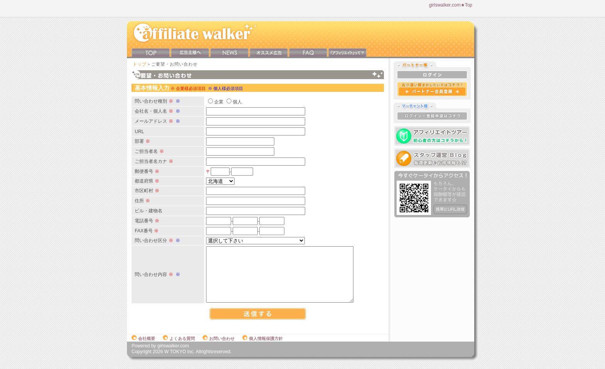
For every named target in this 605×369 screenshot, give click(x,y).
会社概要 (143, 346)
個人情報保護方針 (262, 346)
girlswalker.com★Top (450, 5)
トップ (140, 64)
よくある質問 (179, 346)
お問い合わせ (219, 346)
